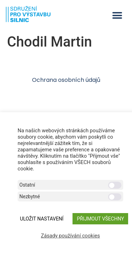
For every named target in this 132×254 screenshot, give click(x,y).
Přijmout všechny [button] (100, 219)
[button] (117, 15)
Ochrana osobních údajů (66, 80)
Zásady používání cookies (70, 235)
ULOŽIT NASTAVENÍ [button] (42, 219)
